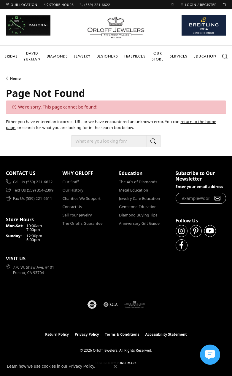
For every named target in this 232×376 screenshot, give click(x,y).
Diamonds (57, 56)
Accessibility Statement (166, 334)
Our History (73, 190)
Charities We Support (82, 198)
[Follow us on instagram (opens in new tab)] (181, 231)
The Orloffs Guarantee (83, 223)
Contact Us (72, 206)
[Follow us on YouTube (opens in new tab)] (210, 231)
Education (204, 56)
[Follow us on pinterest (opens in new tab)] (196, 231)
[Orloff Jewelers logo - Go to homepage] (116, 27)
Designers (107, 56)
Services (178, 56)
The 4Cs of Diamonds (138, 181)
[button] (172, 4)
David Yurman (32, 56)
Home (15, 78)
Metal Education (133, 190)
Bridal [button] (11, 56)
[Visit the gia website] (111, 304)
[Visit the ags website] (135, 304)
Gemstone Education (138, 206)
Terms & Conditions (122, 334)
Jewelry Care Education (139, 198)
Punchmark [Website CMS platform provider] (127, 363)
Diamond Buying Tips (138, 215)
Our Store (158, 56)
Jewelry (82, 56)
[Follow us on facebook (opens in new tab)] (181, 245)
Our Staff (71, 181)
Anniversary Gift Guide (139, 223)
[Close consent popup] (115, 366)
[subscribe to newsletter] (217, 198)
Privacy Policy (87, 334)
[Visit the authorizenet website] (92, 304)
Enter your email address (199, 186)
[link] (21, 4)
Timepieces (135, 56)
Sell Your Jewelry (77, 215)
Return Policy (57, 334)
